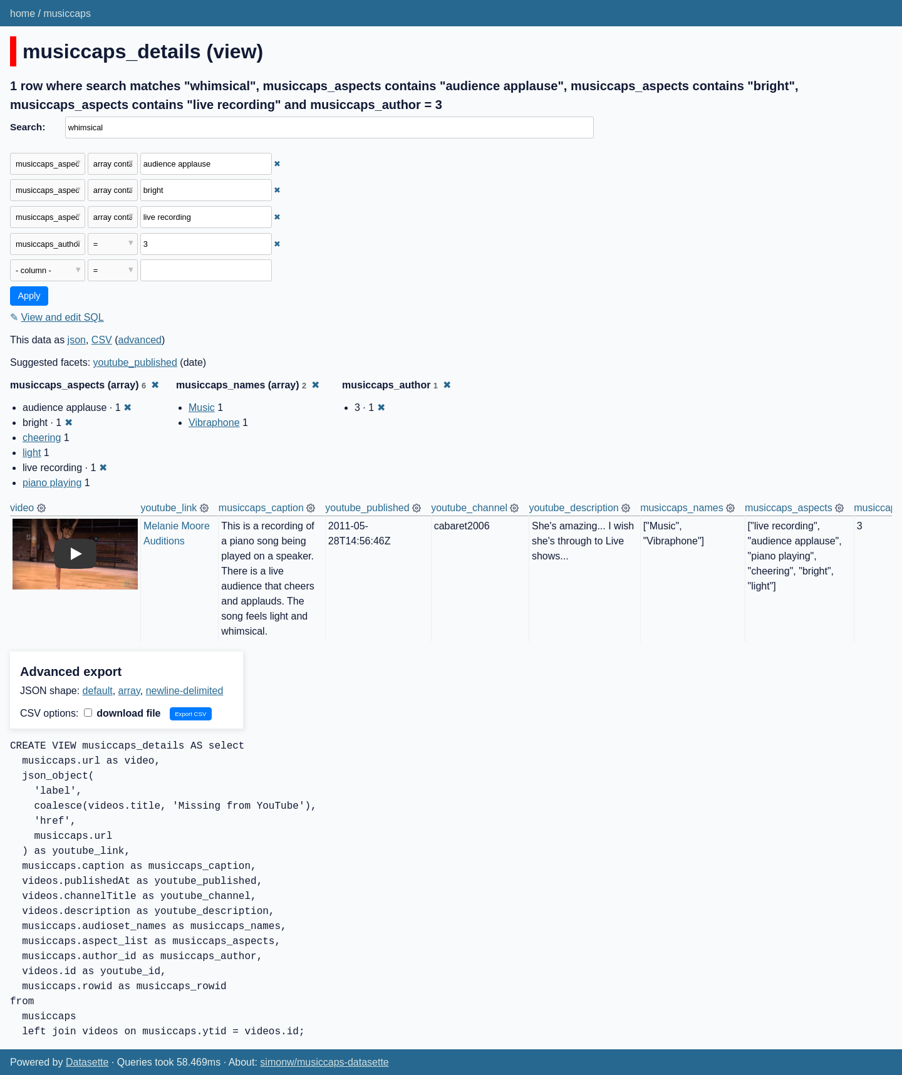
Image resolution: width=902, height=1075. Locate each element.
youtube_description (573, 507)
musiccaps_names (681, 507)
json (77, 340)
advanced (140, 340)
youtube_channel (469, 507)
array (129, 690)
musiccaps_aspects (788, 507)
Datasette (87, 1062)
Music (202, 407)
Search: (27, 127)
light (32, 452)
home (22, 13)
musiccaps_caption (261, 507)
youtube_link (169, 507)
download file (122, 713)
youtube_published (135, 362)
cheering (42, 437)
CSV (101, 340)
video (22, 507)
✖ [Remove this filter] (277, 164)
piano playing (52, 482)
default (98, 690)
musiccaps (67, 13)
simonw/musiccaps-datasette (324, 1062)
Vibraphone (214, 422)
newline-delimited (185, 690)
